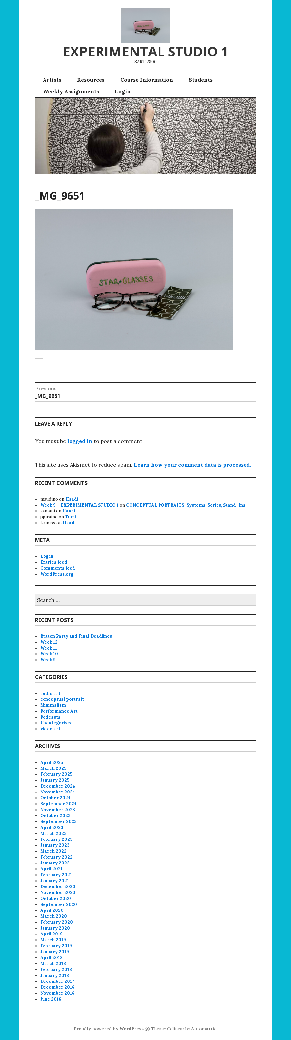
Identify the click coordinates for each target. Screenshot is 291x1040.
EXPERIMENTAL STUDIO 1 (145, 51)
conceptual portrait (62, 699)
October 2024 (55, 798)
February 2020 (56, 922)
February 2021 (56, 875)
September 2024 (58, 804)
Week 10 (49, 654)
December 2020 (57, 886)
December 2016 (57, 987)
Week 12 (49, 642)
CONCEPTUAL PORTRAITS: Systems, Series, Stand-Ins (185, 505)
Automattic (204, 1029)
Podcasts (50, 717)
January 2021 (54, 881)
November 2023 (57, 810)
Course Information (146, 79)
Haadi (71, 499)
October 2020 (55, 898)
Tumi (70, 517)
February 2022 (56, 857)
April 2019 (51, 934)
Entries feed (53, 562)
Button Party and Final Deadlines (76, 636)
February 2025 (56, 774)
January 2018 (54, 975)
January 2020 (55, 928)
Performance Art (59, 711)
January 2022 (55, 863)
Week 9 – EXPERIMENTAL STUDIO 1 (79, 505)
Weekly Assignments (71, 91)
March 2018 (53, 963)
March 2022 (53, 851)
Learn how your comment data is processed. (192, 464)
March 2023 (53, 833)
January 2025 (54, 780)
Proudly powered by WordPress (109, 1029)
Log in (46, 556)
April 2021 (51, 869)
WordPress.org (56, 574)
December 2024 (57, 786)
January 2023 (55, 845)
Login (123, 91)
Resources (90, 79)
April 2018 (51, 957)
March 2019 (53, 940)
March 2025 (53, 768)
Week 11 (48, 648)
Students (201, 79)
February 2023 (56, 839)
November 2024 (57, 792)
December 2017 (57, 981)
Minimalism (53, 705)
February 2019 (56, 946)
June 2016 (50, 999)
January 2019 (54, 952)
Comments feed (57, 568)
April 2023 (51, 827)
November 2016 (57, 993)
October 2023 (55, 815)
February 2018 (56, 969)
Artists (52, 79)
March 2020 (53, 916)
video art (50, 729)
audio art (50, 693)
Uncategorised (56, 723)
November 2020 (57, 892)
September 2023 (58, 821)
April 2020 (52, 910)
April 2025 (51, 762)
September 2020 (58, 904)
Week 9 (48, 660)
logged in (79, 441)
